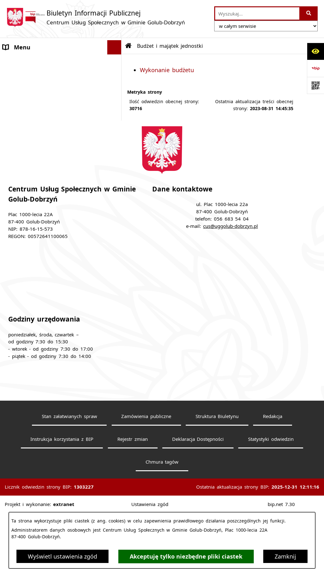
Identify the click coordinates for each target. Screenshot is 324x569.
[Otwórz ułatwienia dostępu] (315, 51)
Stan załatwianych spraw (69, 474)
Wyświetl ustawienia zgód (62, 556)
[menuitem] (61, 151)
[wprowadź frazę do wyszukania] (257, 13)
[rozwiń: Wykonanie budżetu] (116, 151)
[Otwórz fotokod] (315, 85)
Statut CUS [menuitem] (18, 118)
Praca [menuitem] (10, 104)
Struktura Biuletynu (217, 474)
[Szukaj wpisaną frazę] (309, 13)
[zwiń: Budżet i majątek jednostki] (116, 133)
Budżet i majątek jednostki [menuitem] (40, 132)
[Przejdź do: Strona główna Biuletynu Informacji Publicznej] (128, 46)
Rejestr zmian (132, 497)
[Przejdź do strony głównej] (95, 17)
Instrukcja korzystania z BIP (61, 497)
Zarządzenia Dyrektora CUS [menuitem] (40, 169)
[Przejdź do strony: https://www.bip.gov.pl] (315, 68)
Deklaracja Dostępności (198, 497)
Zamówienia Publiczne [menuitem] (33, 90)
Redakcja (272, 474)
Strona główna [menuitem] (23, 61)
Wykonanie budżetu (167, 70)
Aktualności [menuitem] (18, 75)
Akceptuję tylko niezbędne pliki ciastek (186, 556)
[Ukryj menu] (114, 47)
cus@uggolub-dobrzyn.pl (230, 284)
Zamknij (285, 556)
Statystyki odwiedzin (271, 497)
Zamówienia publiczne (146, 474)
